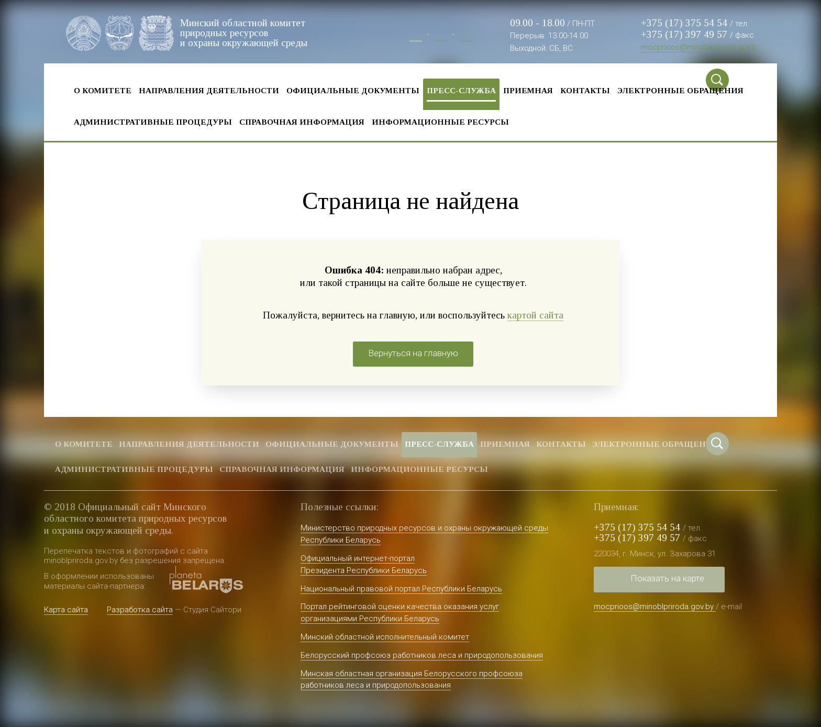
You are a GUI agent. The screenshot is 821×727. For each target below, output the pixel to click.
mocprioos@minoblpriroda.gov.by (701, 47)
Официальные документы (352, 90)
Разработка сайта (140, 609)
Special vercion (748, 80)
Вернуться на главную (413, 353)
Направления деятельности (209, 90)
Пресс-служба (461, 90)
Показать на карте (667, 578)
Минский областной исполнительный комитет (385, 637)
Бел (441, 35)
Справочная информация (301, 121)
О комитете (102, 90)
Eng (466, 35)
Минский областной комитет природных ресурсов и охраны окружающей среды (243, 32)
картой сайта (535, 315)
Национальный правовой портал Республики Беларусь (401, 588)
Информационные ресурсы (440, 121)
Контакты (585, 90)
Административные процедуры (153, 121)
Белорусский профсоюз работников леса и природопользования (422, 655)
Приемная (528, 90)
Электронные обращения (680, 90)
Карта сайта (66, 609)
